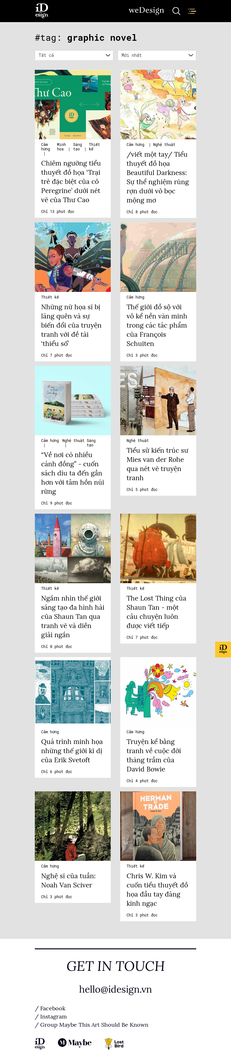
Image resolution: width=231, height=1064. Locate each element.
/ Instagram (51, 1016)
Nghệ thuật (164, 144)
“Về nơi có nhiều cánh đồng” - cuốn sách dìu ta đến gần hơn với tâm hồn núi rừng (72, 473)
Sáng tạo (77, 146)
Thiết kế (50, 297)
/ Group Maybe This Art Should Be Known (91, 1024)
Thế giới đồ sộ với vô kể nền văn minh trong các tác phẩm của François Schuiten (157, 325)
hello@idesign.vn (115, 989)
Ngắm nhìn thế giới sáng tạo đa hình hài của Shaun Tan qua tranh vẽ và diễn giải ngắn (72, 616)
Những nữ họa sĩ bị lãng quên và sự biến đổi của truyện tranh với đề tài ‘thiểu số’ (71, 325)
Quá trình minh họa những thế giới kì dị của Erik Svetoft (72, 751)
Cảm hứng (45, 146)
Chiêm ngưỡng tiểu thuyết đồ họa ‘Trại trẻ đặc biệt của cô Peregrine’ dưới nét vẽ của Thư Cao (71, 181)
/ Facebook (50, 1008)
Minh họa (61, 146)
